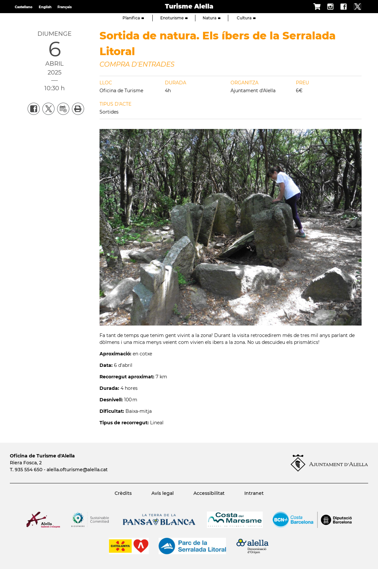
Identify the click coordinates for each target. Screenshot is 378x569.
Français (64, 7)
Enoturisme (174, 17)
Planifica (133, 17)
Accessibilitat (209, 493)
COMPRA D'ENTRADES (137, 64)
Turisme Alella (189, 6)
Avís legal (162, 493)
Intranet (254, 493)
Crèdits (123, 493)
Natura (211, 17)
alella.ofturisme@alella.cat (77, 470)
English (45, 7)
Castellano (24, 7)
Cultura (246, 17)
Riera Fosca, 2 (26, 463)
